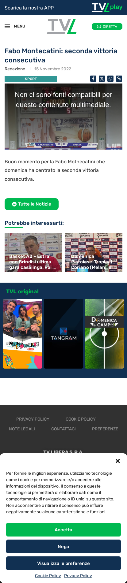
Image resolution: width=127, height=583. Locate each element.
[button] (118, 461)
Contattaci (63, 429)
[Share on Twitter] (102, 79)
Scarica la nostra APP (29, 8)
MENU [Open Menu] (16, 26)
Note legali (22, 429)
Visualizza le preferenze (63, 563)
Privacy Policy (78, 575)
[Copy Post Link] (119, 79)
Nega (63, 546)
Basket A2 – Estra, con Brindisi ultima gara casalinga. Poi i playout (31, 262)
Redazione (15, 69)
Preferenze (105, 429)
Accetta (63, 530)
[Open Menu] (7, 26)
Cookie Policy (48, 575)
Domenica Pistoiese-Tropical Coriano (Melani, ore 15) (93, 262)
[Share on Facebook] (93, 79)
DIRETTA (110, 26)
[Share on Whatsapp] (110, 79)
